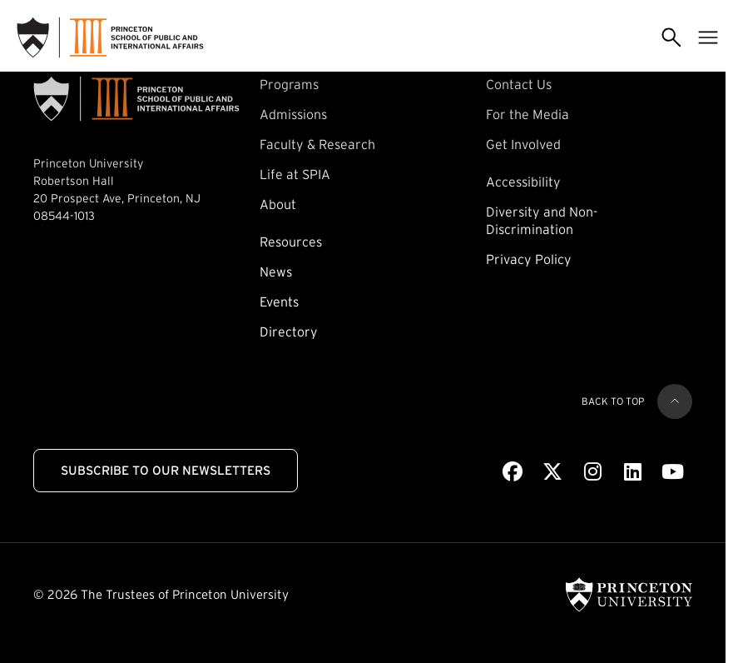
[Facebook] (513, 472)
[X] (552, 472)
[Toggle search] (671, 38)
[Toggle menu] (708, 38)
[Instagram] (593, 472)
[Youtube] (672, 472)
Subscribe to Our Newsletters (165, 470)
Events (279, 301)
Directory (289, 331)
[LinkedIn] (632, 472)
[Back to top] (674, 401)
